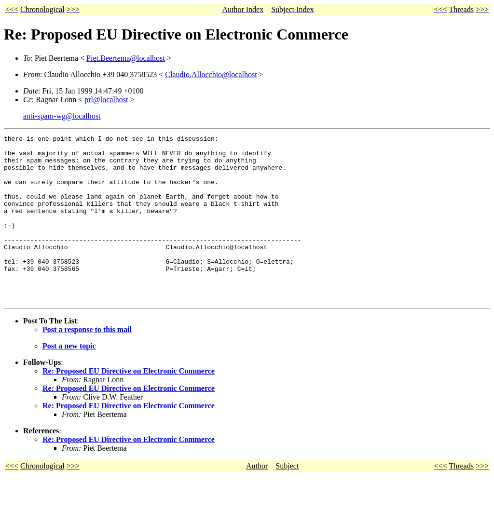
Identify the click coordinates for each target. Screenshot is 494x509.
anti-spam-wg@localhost (61, 116)
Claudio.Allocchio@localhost (211, 74)
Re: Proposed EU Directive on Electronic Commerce (128, 404)
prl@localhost (106, 99)
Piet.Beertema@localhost (125, 58)
